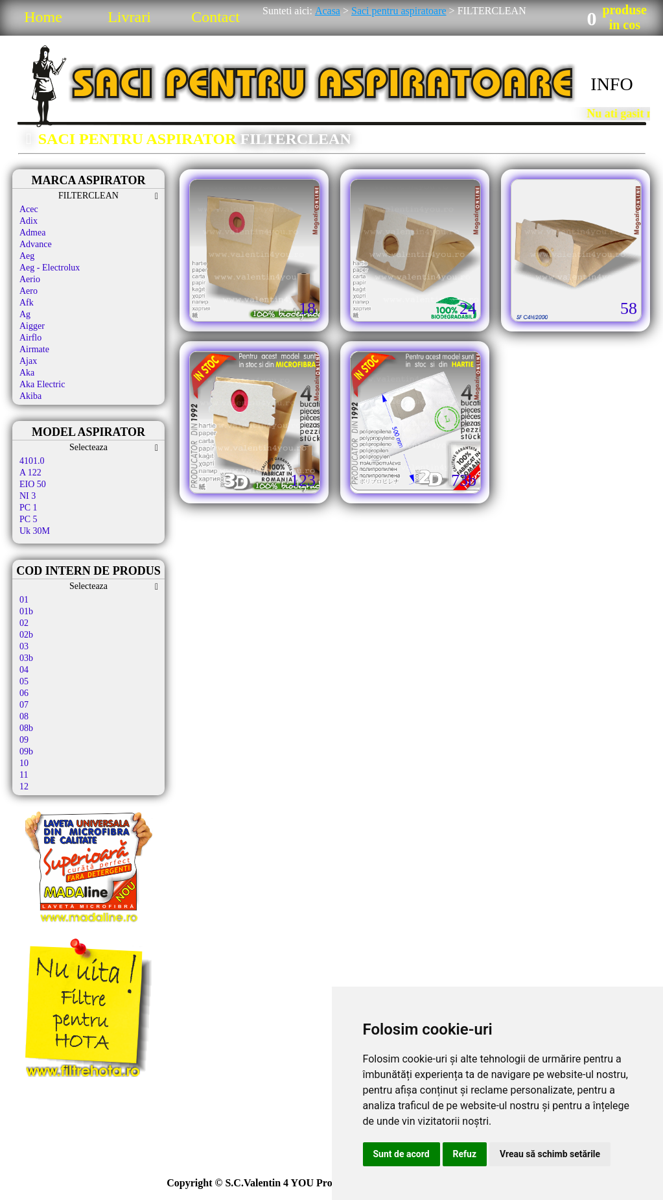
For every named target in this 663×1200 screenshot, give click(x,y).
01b (26, 611)
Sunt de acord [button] (401, 1154)
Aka (26, 373)
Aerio (29, 279)
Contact (215, 16)
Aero (28, 291)
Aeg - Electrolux (49, 267)
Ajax (28, 361)
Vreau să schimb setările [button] (550, 1154)
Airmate (34, 349)
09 (24, 740)
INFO (611, 84)
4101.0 (32, 461)
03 (24, 646)
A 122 (30, 472)
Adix (28, 221)
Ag (24, 314)
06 (24, 693)
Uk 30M (34, 531)
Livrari (129, 16)
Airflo (30, 337)
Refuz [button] (465, 1154)
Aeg (26, 256)
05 (24, 681)
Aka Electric (42, 384)
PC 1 (28, 507)
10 (24, 763)
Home (43, 16)
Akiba (30, 396)
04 (24, 670)
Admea (32, 232)
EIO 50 (32, 484)
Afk (26, 302)
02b (26, 635)
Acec (28, 209)
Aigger (32, 326)
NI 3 (27, 496)
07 (24, 705)
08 (24, 716)
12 (24, 786)
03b (26, 658)
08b (26, 728)
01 (24, 600)
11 (23, 775)
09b (26, 751)
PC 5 (28, 519)
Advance (35, 244)
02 (24, 623)
